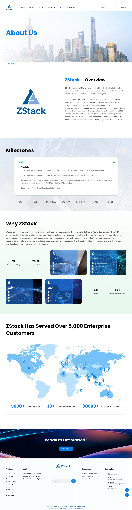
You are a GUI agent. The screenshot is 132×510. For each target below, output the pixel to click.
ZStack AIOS (10, 495)
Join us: (110, 473)
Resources (51, 7)
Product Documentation (90, 474)
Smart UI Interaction (55, 298)
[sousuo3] (115, 7)
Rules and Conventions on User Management (73, 506)
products (22, 7)
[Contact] (127, 490)
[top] (127, 495)
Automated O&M (54, 292)
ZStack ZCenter (11, 482)
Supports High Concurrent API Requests (104, 269)
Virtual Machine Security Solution (34, 479)
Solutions (32, 7)
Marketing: (111, 482)
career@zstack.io (113, 475)
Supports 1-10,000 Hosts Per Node (19, 292)
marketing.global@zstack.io (117, 484)
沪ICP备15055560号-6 (77, 508)
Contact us (71, 7)
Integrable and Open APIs (17, 298)
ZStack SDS (9, 479)
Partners (41, 7)
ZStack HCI (9, 476)
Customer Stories (88, 479)
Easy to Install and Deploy (61, 263)
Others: (110, 487)
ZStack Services (87, 476)
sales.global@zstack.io (115, 479)
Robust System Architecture (102, 263)
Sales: (109, 477)
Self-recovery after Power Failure (103, 272)
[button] (123, 150)
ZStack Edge (10, 487)
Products (9, 469)
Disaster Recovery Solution (31, 476)
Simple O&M (58, 266)
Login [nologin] (116, 2)
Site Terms (50, 506)
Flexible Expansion (15, 295)
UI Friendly (57, 272)
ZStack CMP (10, 484)
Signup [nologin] (123, 2)
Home (8, 64)
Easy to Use (58, 269)
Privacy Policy (57, 506)
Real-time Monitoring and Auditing (59, 301)
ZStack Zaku (10, 490)
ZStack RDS (9, 492)
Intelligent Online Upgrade (56, 295)
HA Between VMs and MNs (101, 266)
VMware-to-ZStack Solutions (32, 474)
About (61, 7)
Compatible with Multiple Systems (19, 301)
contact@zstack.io (114, 488)
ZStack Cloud (10, 474)
